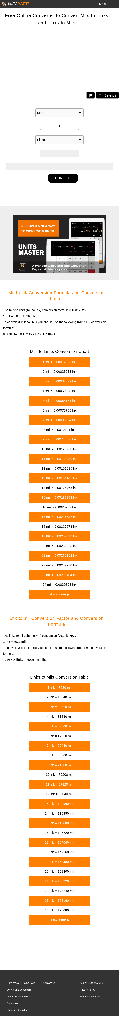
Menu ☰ (105, 4)
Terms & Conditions (90, 996)
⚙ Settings (107, 95)
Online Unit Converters (19, 989)
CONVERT (63, 178)
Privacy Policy (87, 989)
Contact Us (49, 983)
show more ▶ (59, 594)
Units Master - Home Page (21, 983)
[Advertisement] (59, 61)
